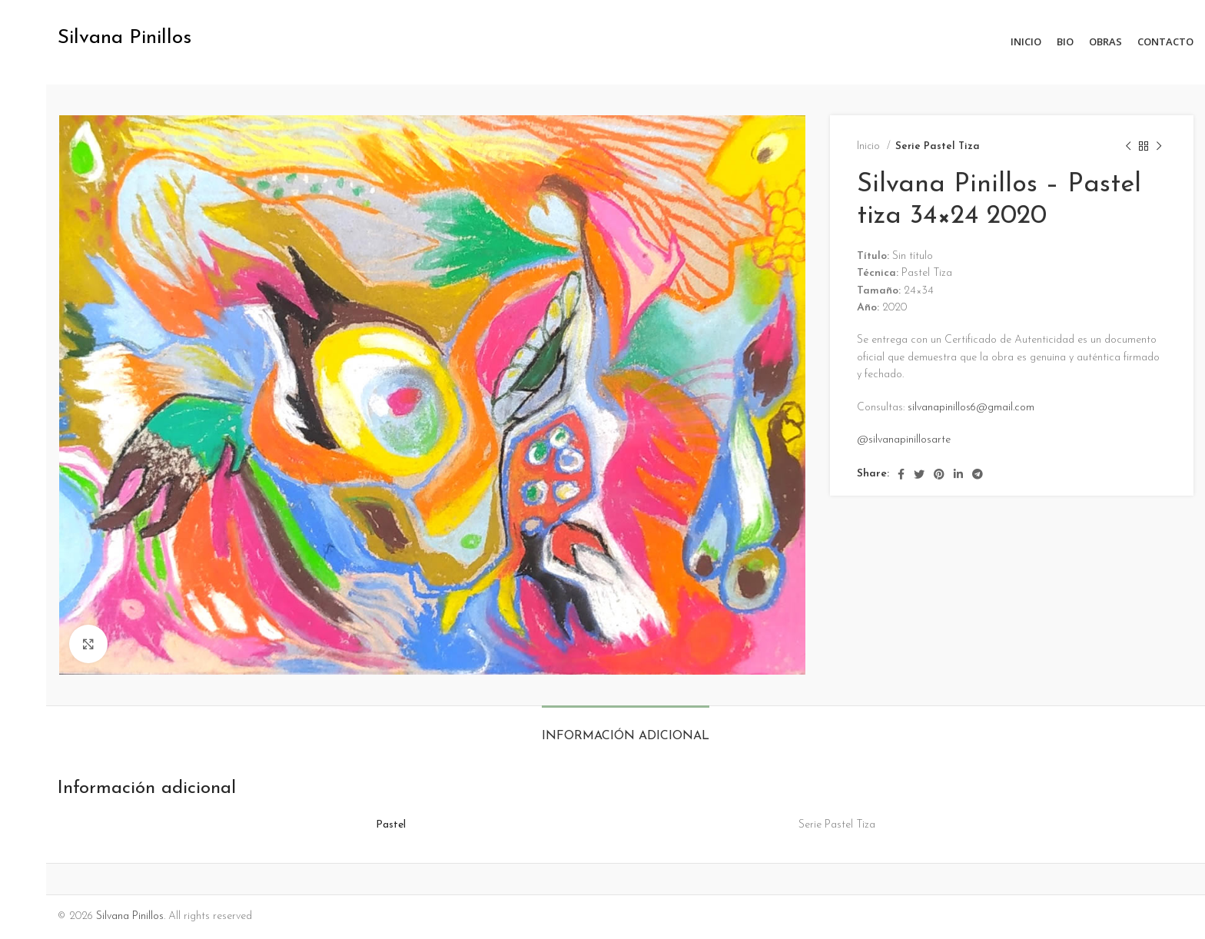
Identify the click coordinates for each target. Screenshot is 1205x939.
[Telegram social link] (978, 474)
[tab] (625, 728)
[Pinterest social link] (939, 474)
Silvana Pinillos (130, 916)
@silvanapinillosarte (904, 440)
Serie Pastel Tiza (937, 146)
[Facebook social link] (901, 474)
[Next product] (1159, 146)
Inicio (870, 146)
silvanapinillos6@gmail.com (971, 407)
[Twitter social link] (919, 474)
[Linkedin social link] (958, 474)
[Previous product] (1128, 146)
